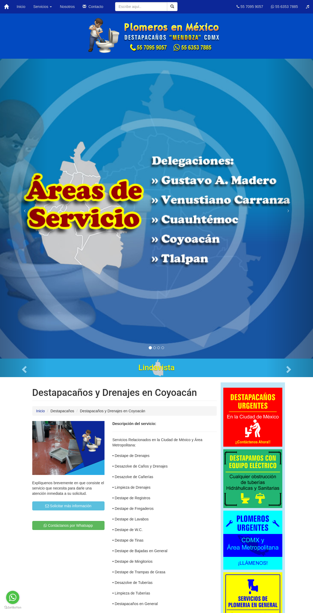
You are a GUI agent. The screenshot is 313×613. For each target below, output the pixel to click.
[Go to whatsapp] (12, 597)
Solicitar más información (68, 506)
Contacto (93, 6)
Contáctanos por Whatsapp (68, 525)
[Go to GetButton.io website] (12, 607)
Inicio (21, 6)
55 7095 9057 (250, 6)
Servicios (42, 6)
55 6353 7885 (284, 6)
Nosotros (67, 6)
